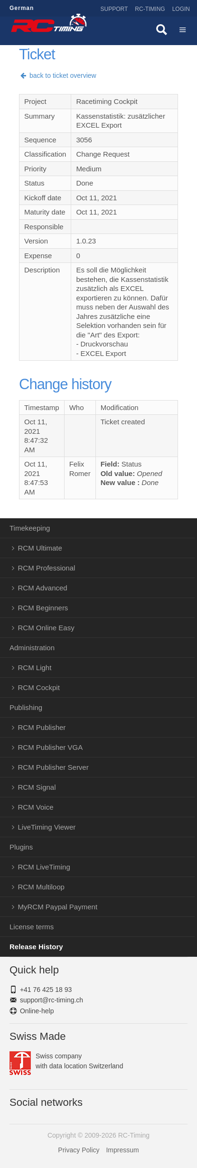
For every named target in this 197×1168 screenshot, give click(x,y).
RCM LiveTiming (44, 867)
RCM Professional (46, 568)
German (21, 8)
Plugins (21, 847)
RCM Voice (36, 807)
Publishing (25, 707)
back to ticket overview (57, 75)
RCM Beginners (43, 608)
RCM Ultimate (40, 548)
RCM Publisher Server (53, 767)
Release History (36, 947)
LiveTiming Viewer (47, 827)
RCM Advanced (42, 588)
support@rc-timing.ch (51, 1000)
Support (114, 9)
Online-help (37, 1011)
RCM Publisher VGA (50, 747)
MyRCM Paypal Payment (58, 907)
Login (181, 9)
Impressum (122, 1150)
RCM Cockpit (39, 687)
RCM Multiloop (41, 887)
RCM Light (35, 667)
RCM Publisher (42, 727)
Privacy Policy (78, 1150)
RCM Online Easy (46, 628)
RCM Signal (37, 787)
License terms (31, 927)
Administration (32, 648)
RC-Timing (150, 9)
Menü (183, 31)
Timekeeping (29, 528)
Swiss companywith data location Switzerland (66, 1061)
